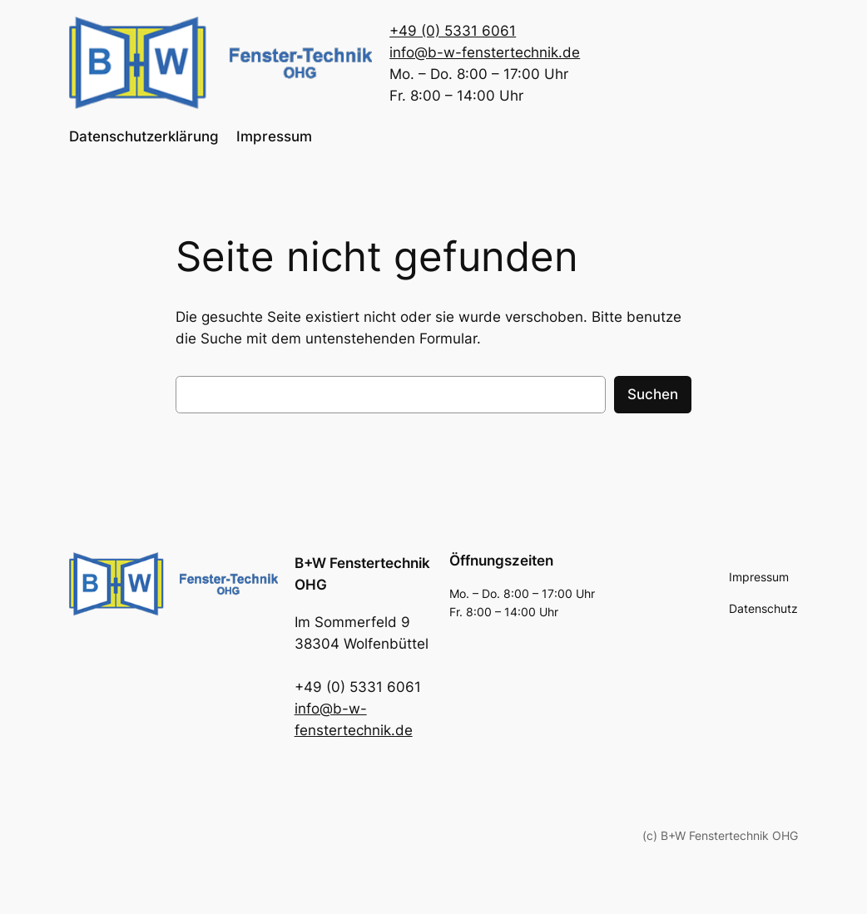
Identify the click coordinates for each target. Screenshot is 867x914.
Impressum (274, 136)
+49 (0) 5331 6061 (452, 30)
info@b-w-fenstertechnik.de (484, 52)
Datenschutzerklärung (144, 136)
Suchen (652, 394)
